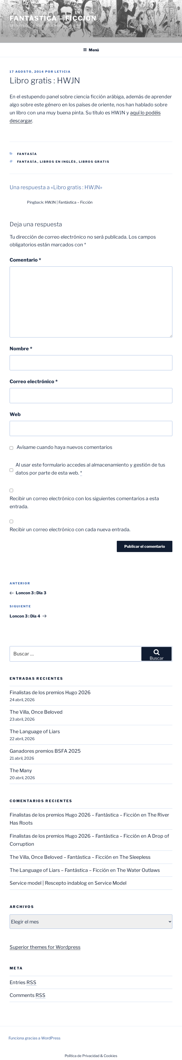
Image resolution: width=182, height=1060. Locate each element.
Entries (23, 982)
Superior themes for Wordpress (45, 947)
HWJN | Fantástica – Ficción (68, 202)
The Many (21, 770)
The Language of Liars (35, 731)
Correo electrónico (34, 381)
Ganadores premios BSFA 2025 (45, 751)
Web (15, 414)
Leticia (63, 71)
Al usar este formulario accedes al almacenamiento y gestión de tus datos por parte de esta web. (90, 469)
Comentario (25, 260)
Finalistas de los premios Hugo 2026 (50, 692)
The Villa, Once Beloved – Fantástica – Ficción (61, 857)
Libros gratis (94, 162)
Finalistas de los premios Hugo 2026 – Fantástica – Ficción (75, 815)
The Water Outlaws (138, 870)
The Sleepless (134, 857)
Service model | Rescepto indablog (48, 883)
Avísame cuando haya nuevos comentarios (64, 447)
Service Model (110, 883)
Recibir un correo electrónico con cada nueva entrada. (70, 529)
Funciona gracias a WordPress (34, 1038)
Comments (27, 995)
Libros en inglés (58, 162)
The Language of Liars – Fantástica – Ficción (59, 870)
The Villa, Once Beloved (36, 712)
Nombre (21, 348)
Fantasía (27, 154)
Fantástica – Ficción (53, 18)
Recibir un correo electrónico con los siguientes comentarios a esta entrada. (84, 502)
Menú (91, 50)
